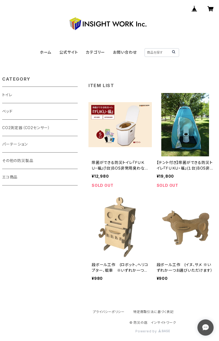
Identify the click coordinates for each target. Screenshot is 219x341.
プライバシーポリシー (109, 312)
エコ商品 (10, 177)
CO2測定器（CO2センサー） (26, 127)
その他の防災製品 (17, 160)
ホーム (45, 52)
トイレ (7, 94)
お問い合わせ (125, 52)
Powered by (152, 331)
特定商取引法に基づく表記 (153, 312)
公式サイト (68, 52)
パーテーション (15, 144)
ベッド (7, 111)
